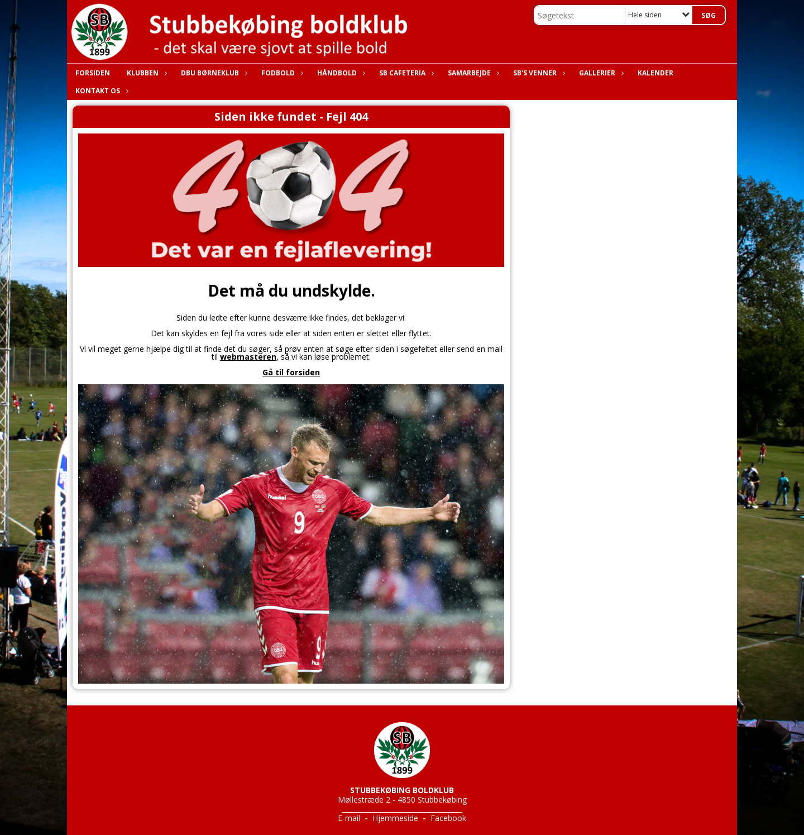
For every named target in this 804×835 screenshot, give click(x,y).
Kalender (655, 73)
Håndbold (339, 73)
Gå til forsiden (291, 372)
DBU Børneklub (213, 73)
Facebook (448, 818)
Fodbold (280, 73)
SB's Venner (537, 73)
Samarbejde (472, 73)
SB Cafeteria (405, 73)
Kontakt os (100, 91)
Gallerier (600, 73)
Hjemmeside (395, 818)
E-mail (349, 818)
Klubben (145, 73)
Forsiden (92, 73)
